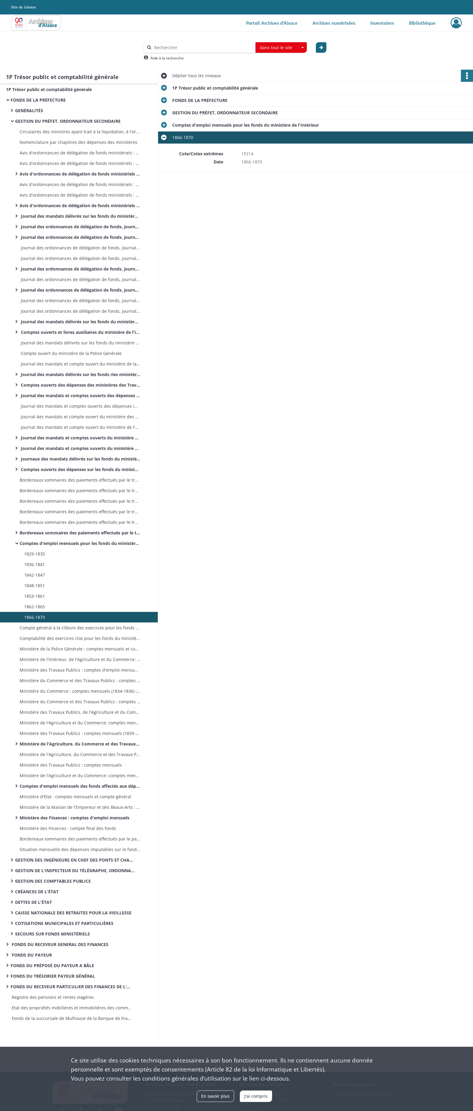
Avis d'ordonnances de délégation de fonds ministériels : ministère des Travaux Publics (80, 153)
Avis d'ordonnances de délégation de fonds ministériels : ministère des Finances (80, 205)
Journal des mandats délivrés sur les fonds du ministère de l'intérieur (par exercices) (80, 321)
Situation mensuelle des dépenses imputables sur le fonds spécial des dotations (80, 849)
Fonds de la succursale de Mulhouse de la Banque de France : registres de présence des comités (71, 1018)
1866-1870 (34, 617)
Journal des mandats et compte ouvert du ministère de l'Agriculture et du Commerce (80, 427)
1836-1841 (34, 564)
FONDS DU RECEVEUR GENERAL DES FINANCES (59, 944)
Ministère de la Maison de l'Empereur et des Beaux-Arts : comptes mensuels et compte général (80, 807)
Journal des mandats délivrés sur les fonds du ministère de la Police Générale (80, 343)
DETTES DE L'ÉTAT (33, 902)
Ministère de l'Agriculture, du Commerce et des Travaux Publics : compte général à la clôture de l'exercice (80, 754)
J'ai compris (256, 1096)
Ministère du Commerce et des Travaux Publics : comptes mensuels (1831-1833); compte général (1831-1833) (80, 680)
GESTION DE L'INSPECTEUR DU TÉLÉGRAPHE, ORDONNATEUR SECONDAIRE (75, 870)
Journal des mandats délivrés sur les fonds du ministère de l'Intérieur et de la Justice (80, 216)
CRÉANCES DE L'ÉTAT (37, 891)
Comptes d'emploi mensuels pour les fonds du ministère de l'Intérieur (80, 543)
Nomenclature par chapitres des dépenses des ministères (78, 142)
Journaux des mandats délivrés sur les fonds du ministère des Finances (80, 459)
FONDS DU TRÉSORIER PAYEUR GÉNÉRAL (53, 976)
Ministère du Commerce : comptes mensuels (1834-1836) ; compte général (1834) (80, 691)
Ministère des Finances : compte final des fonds (68, 828)
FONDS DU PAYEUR (31, 955)
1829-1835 (34, 554)
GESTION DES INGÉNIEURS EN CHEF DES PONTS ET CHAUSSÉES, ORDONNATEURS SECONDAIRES (75, 860)
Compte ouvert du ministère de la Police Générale (71, 353)
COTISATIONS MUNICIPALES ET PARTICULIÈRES (64, 923)
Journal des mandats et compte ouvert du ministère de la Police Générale (80, 364)
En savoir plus (215, 1096)
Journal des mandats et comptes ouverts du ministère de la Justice (80, 448)
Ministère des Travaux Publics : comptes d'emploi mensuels (80, 670)
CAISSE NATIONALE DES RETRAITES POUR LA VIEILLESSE (73, 913)
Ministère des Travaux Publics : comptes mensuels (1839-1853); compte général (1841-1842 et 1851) (80, 733)
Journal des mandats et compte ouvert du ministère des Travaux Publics (80, 416)
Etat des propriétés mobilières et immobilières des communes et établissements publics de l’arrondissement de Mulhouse (71, 1008)
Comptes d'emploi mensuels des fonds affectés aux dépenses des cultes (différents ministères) (80, 786)
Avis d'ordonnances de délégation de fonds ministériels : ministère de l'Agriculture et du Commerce (80, 163)
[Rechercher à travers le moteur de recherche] (202, 47)
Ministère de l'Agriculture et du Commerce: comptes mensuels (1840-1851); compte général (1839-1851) (80, 723)
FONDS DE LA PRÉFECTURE (38, 100)
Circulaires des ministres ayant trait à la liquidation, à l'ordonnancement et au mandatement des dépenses (80, 132)
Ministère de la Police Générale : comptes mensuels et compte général (80, 649)
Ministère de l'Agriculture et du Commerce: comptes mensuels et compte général (80, 775)
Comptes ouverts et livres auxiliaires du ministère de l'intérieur (80, 332)
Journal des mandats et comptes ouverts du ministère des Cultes (80, 438)
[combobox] (281, 47)
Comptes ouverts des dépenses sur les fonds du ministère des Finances (80, 469)
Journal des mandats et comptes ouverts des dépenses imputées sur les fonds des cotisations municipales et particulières (80, 406)
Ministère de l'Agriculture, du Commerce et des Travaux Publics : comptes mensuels (80, 744)
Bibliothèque (422, 23)
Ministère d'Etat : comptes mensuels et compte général (75, 796)
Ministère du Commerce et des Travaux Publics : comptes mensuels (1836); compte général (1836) (80, 701)
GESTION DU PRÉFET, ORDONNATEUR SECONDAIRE (68, 121)
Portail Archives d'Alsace (271, 23)
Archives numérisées (334, 23)
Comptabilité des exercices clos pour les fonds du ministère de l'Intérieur (80, 638)
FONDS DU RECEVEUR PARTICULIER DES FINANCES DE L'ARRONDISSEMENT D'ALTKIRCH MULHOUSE (71, 986)
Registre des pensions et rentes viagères (52, 997)
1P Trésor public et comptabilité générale (49, 89)
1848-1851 (34, 585)
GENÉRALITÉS (29, 110)
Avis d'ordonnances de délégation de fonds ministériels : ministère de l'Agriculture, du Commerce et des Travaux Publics (80, 174)
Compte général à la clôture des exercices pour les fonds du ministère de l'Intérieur (80, 628)
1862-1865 (34, 606)
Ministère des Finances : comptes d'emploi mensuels (74, 818)
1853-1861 (34, 596)
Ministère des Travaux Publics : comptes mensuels (71, 765)
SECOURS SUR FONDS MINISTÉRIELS (52, 934)
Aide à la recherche (167, 58)
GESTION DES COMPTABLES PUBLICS (53, 881)
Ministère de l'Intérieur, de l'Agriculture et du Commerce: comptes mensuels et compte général (80, 659)
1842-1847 (34, 575)
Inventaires (382, 23)
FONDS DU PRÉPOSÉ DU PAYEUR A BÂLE (52, 965)
